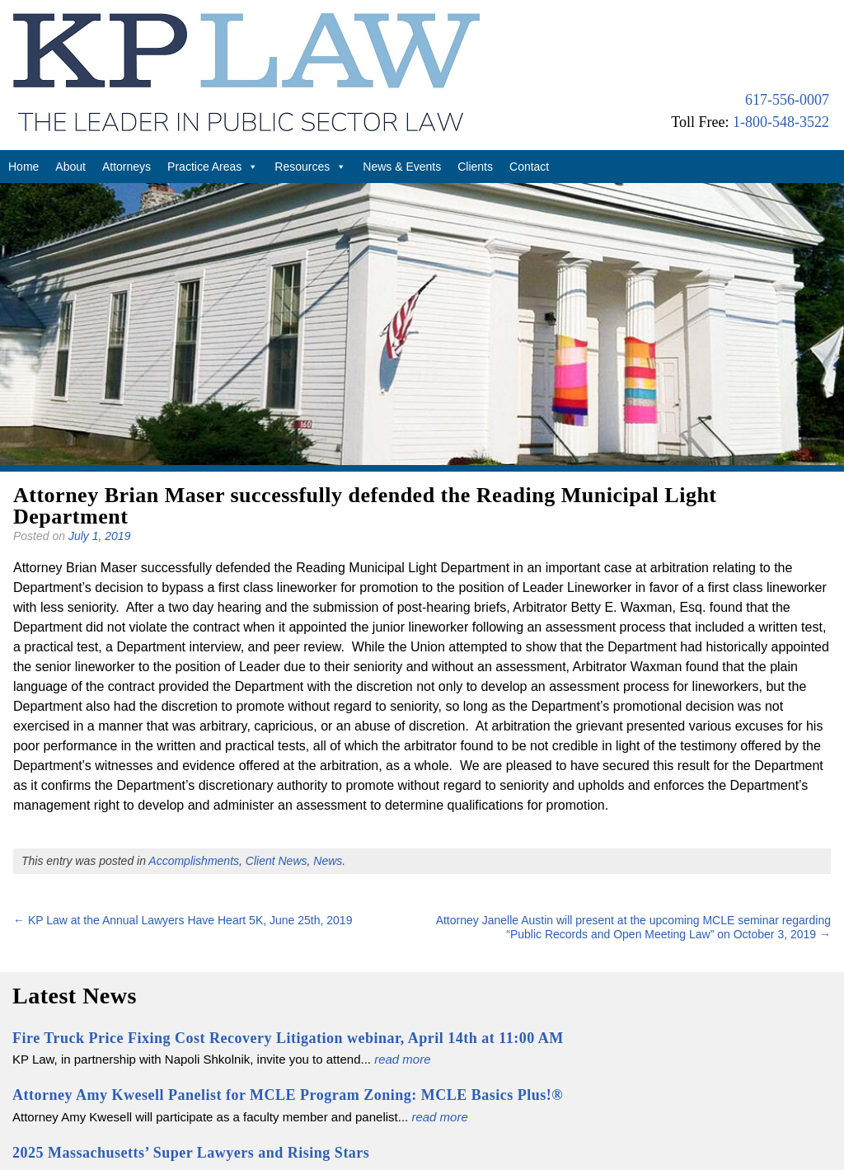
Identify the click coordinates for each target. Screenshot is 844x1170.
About (70, 166)
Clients (475, 166)
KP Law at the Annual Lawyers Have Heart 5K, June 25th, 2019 (182, 920)
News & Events (402, 166)
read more (402, 1059)
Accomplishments (193, 860)
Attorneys (126, 166)
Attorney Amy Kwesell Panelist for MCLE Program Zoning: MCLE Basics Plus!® (287, 1095)
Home (23, 166)
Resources (310, 166)
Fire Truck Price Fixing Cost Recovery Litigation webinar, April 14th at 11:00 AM (288, 1038)
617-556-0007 (787, 100)
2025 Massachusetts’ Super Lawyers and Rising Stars (190, 1152)
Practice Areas (212, 166)
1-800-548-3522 (781, 122)
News (327, 860)
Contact (529, 166)
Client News (276, 860)
